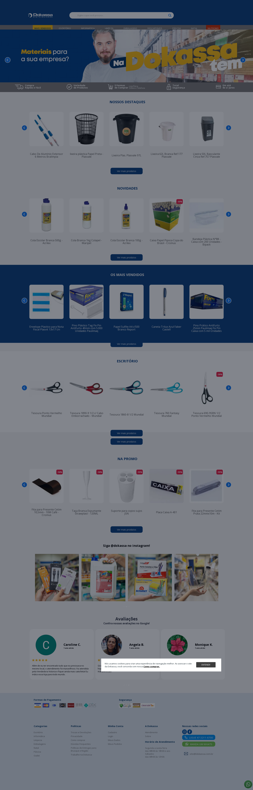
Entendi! (206, 664)
